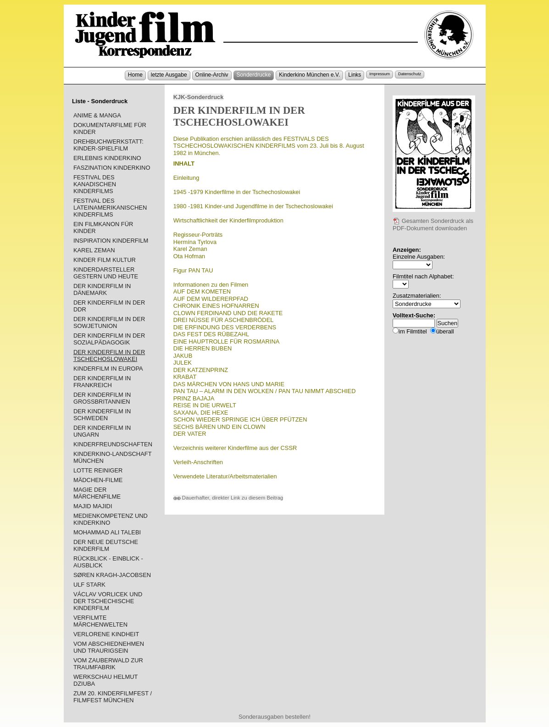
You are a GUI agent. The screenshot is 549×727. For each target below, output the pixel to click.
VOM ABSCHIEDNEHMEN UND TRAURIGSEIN (108, 647)
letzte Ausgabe (169, 75)
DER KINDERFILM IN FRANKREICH (102, 381)
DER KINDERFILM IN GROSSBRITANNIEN (102, 398)
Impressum (379, 74)
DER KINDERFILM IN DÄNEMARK (102, 289)
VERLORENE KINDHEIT (106, 634)
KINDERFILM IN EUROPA (108, 368)
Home (135, 75)
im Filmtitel (413, 331)
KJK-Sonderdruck (198, 97)
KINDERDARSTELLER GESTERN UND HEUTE (105, 273)
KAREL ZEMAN (94, 250)
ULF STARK (89, 584)
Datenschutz (409, 74)
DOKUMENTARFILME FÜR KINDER (109, 128)
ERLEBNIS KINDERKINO (107, 158)
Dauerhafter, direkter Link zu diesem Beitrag (228, 497)
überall (445, 331)
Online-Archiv (211, 75)
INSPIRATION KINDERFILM (110, 240)
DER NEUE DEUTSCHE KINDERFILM (105, 545)
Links (354, 75)
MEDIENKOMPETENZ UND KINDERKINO (110, 519)
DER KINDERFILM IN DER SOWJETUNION (109, 322)
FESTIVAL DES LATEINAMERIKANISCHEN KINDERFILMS (110, 207)
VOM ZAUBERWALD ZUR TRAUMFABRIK (108, 664)
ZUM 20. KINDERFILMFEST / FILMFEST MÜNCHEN (112, 697)
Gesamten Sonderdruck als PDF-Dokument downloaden (433, 224)
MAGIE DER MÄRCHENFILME (97, 493)
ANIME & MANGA (97, 115)
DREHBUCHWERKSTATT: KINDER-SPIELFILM (108, 145)
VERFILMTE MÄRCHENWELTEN (100, 621)
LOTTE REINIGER (98, 470)
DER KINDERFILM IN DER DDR (109, 306)
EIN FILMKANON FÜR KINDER (103, 227)
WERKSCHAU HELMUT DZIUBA (105, 680)
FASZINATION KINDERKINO (111, 167)
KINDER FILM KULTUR (104, 259)
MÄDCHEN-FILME (98, 480)
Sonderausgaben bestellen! (274, 716)
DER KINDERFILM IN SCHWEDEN (102, 415)
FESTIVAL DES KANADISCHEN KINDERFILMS (94, 184)
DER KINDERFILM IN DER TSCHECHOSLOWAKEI (109, 355)
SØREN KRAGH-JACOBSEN (112, 575)
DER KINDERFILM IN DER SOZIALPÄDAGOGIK (109, 339)
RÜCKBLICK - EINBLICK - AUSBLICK (108, 562)
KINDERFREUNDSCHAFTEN (112, 444)
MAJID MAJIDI (92, 506)
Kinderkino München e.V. (309, 75)
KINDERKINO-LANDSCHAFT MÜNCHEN (112, 457)
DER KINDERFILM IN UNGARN (102, 431)
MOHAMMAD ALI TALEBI (107, 532)
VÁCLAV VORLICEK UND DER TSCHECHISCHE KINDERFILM (107, 601)
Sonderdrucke (254, 75)
